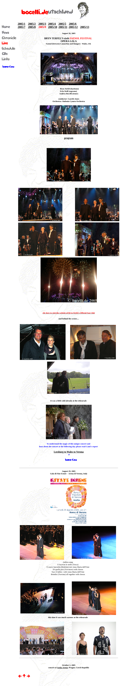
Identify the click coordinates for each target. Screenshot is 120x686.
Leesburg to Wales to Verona (69, 452)
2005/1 (21, 23)
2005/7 (21, 27)
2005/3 (42, 23)
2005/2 (32, 23)
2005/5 (62, 23)
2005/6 (73, 23)
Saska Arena (62, 667)
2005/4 (52, 23)
